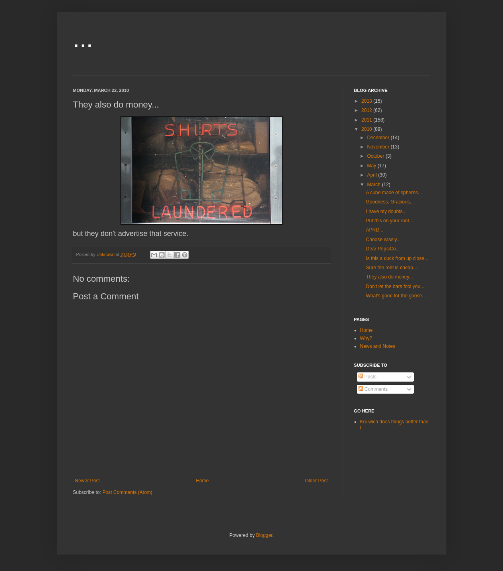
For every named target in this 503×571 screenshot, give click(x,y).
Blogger (264, 535)
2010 (367, 129)
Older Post (316, 481)
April (372, 175)
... (83, 38)
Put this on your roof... (389, 221)
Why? (366, 338)
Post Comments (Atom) (127, 492)
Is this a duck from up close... (397, 258)
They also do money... (389, 277)
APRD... (374, 230)
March (374, 184)
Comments (373, 389)
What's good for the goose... (396, 296)
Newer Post (87, 481)
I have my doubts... (386, 211)
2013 (367, 101)
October (376, 156)
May (372, 166)
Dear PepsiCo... (383, 249)
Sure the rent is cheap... (391, 267)
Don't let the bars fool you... (395, 286)
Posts (367, 377)
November (379, 147)
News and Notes (377, 346)
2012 (367, 110)
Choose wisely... (383, 239)
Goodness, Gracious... (389, 202)
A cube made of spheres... (394, 192)
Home (202, 481)
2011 (367, 120)
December (379, 137)
